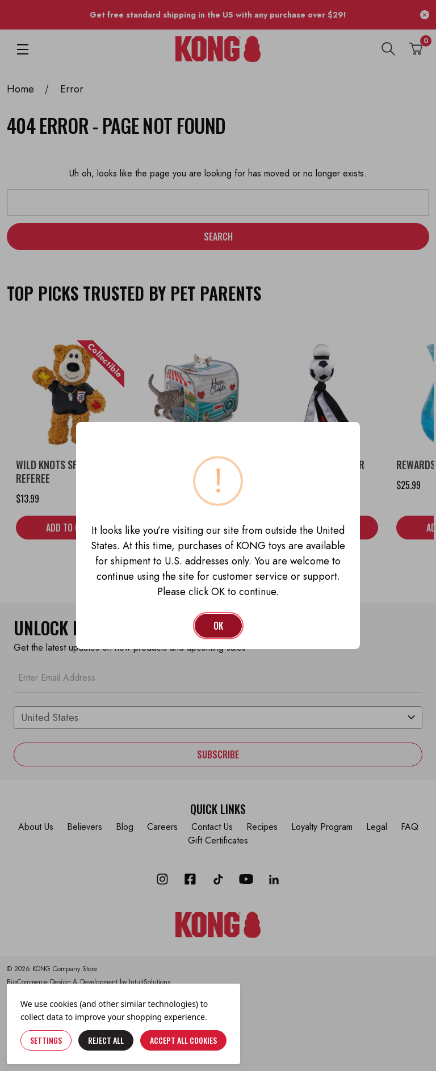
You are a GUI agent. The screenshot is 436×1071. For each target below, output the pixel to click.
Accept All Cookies (183, 1040)
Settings (46, 1040)
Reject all (106, 1040)
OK (218, 626)
